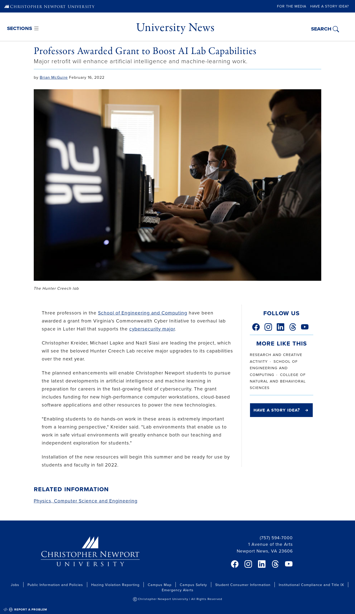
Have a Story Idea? (329, 6)
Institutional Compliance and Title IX (311, 584)
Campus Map (160, 584)
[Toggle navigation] (23, 28)
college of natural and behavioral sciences (278, 381)
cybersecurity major (152, 328)
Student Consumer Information (242, 584)
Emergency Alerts (178, 589)
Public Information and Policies (55, 584)
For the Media (291, 6)
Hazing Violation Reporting (115, 584)
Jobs (15, 584)
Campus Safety (193, 584)
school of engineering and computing (274, 368)
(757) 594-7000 (276, 537)
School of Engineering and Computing (142, 312)
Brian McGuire (54, 77)
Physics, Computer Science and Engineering (86, 500)
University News (175, 27)
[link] (256, 327)
